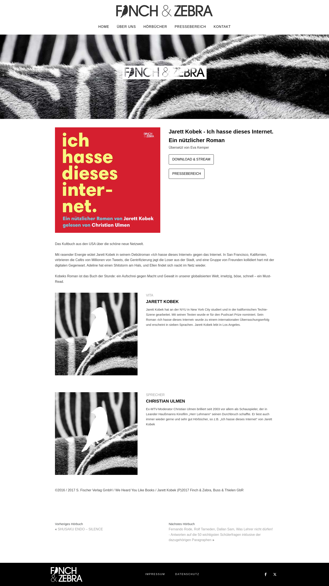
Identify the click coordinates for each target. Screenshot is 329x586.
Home (103, 26)
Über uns (126, 26)
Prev (3, 75)
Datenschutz (187, 574)
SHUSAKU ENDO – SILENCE (80, 529)
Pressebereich (190, 26)
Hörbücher (155, 26)
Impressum (155, 574)
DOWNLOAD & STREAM (191, 159)
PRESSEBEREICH (186, 173)
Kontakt (222, 26)
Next (325, 75)
